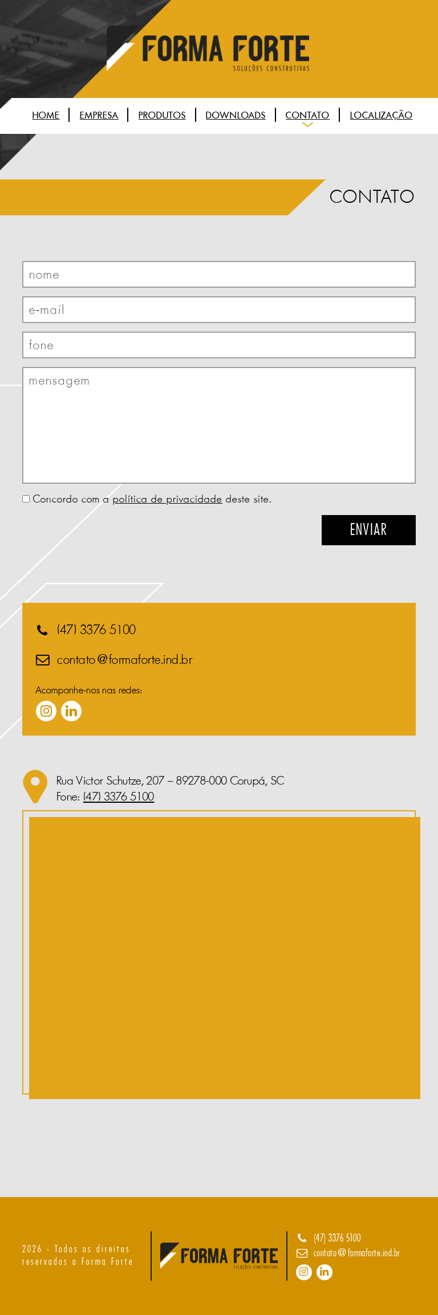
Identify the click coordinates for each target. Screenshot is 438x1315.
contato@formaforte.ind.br (124, 659)
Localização (381, 115)
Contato (308, 115)
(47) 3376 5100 (96, 630)
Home (46, 115)
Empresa (99, 115)
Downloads (236, 115)
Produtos (162, 115)
